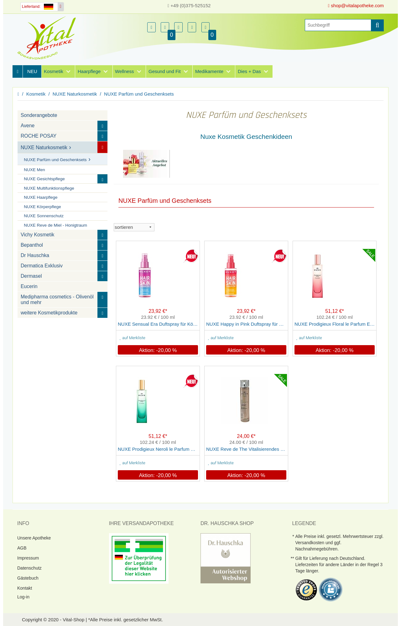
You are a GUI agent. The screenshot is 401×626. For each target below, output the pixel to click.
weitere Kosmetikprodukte (49, 312)
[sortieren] (134, 227)
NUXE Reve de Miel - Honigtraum (55, 225)
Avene (27, 125)
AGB (22, 547)
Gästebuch (28, 578)
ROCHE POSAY (38, 136)
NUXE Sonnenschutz (44, 215)
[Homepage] (48, 38)
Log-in (23, 596)
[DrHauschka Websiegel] (225, 557)
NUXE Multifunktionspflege (49, 188)
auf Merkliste (132, 337)
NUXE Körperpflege (42, 206)
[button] (151, 27)
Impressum (28, 557)
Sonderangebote (39, 115)
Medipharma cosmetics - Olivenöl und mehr (57, 299)
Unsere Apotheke (34, 537)
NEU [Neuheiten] (32, 71)
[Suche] (338, 25)
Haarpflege (89, 71)
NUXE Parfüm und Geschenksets (139, 94)
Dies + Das (249, 71)
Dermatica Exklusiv (42, 265)
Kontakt (24, 588)
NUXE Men (34, 169)
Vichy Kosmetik (37, 234)
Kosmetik (53, 71)
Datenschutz (29, 568)
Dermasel (31, 276)
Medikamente (209, 71)
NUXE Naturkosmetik (75, 94)
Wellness (124, 71)
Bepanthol (32, 245)
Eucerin (29, 286)
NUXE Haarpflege (40, 197)
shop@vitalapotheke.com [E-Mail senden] (356, 5)
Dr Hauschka (35, 255)
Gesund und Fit (164, 71)
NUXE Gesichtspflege (44, 178)
